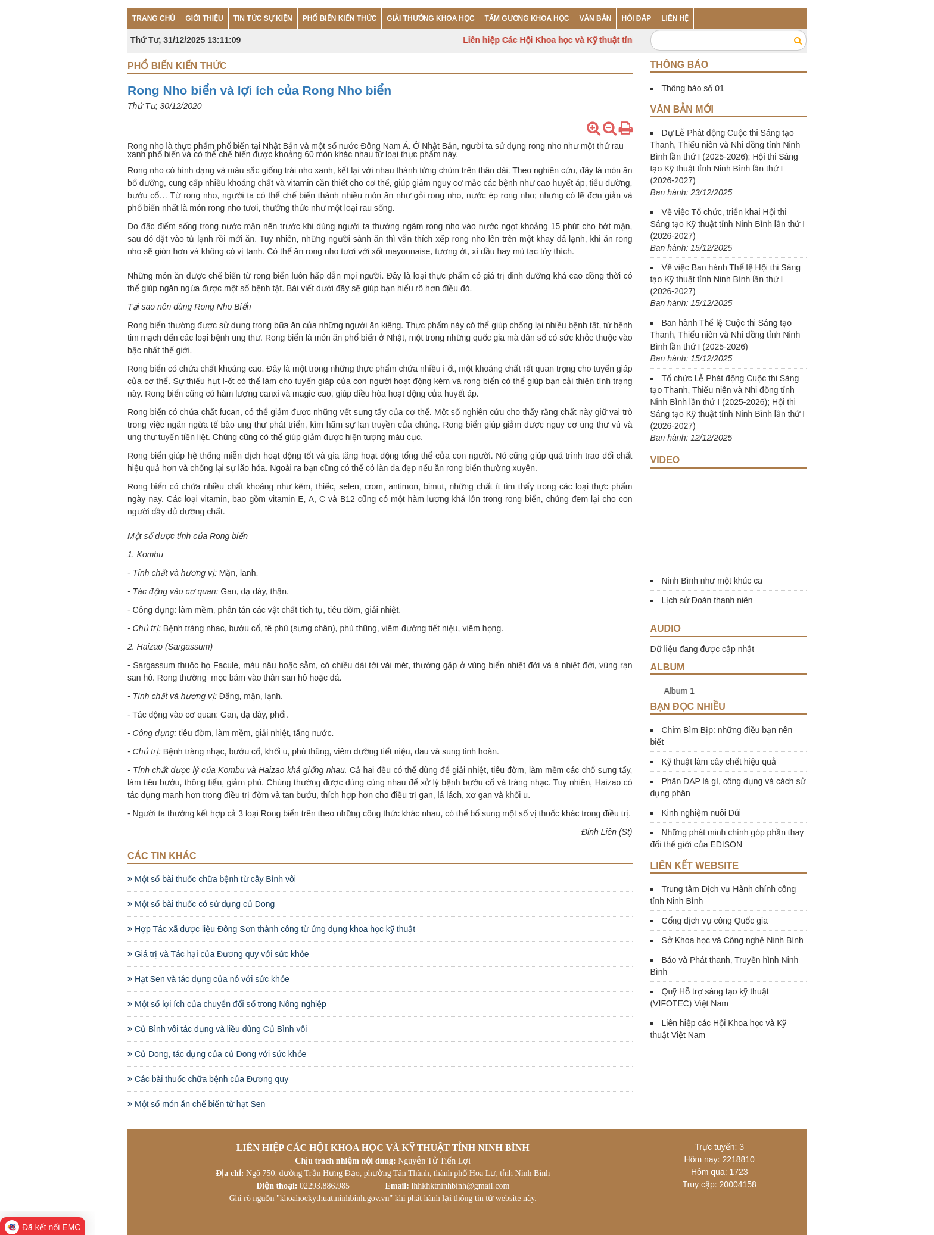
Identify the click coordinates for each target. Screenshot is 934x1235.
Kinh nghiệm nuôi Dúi (701, 813)
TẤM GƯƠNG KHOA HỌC (527, 18)
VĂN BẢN (595, 18)
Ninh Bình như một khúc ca (712, 580)
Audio (665, 628)
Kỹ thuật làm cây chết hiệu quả (719, 761)
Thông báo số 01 (693, 88)
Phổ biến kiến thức (177, 66)
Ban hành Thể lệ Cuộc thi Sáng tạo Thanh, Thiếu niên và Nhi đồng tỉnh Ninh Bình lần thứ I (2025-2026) (725, 334)
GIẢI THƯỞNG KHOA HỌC (430, 18)
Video (665, 460)
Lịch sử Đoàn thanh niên (707, 600)
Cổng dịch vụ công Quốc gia (715, 920)
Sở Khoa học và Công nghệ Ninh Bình (733, 940)
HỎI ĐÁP (636, 18)
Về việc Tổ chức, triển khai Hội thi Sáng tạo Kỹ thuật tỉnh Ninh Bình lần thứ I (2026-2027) (727, 224)
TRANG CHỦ (153, 18)
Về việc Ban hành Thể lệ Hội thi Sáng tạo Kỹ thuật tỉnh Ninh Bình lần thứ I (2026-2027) (725, 279)
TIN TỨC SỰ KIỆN (263, 18)
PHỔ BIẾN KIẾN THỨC (340, 18)
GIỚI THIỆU (204, 18)
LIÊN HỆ (675, 18)
